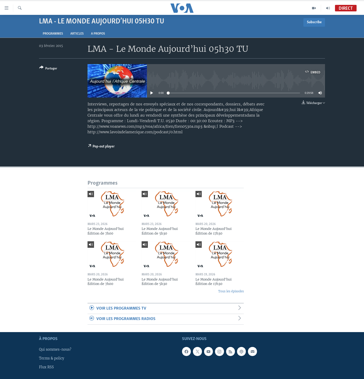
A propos (98, 34)
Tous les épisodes (231, 291)
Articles (77, 34)
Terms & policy (51, 358)
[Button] (48, 69)
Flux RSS (46, 367)
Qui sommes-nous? (55, 349)
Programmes (53, 34)
